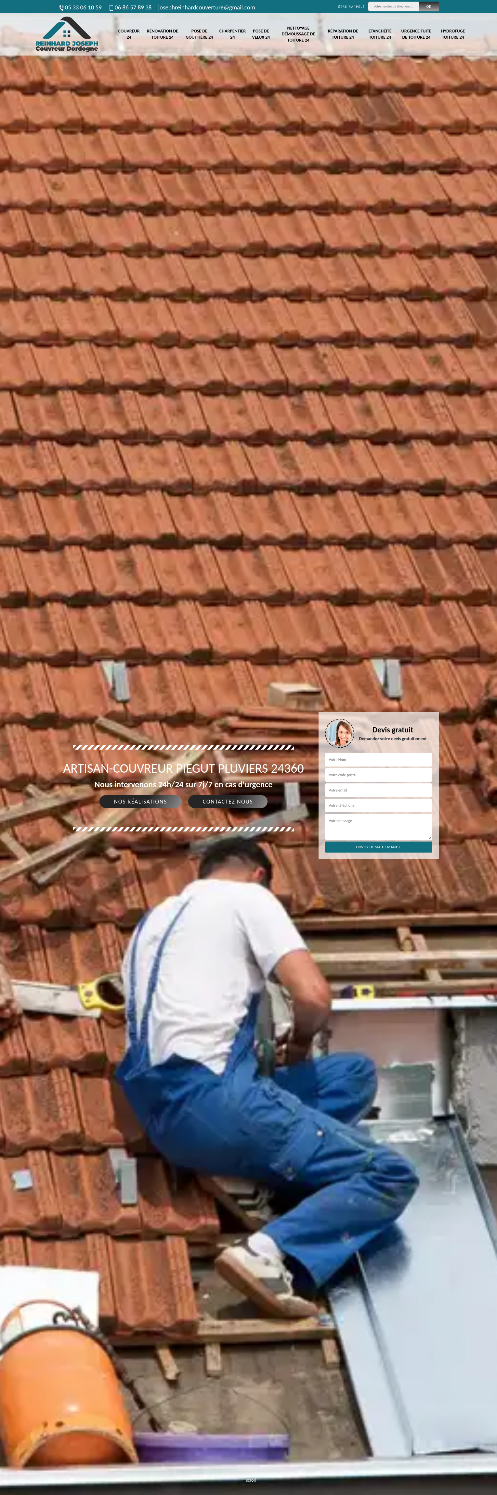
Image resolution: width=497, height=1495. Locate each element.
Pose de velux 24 (261, 34)
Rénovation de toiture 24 (162, 34)
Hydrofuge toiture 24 (453, 34)
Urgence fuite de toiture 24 (416, 34)
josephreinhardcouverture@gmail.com (206, 7)
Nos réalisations (140, 801)
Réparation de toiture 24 (343, 34)
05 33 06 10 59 (80, 7)
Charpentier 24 (232, 34)
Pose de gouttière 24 (199, 34)
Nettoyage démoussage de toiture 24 (298, 34)
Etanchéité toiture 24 (380, 34)
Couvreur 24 (129, 34)
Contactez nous (228, 801)
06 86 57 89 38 (129, 7)
